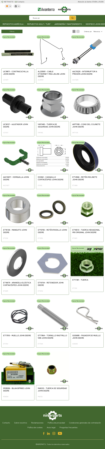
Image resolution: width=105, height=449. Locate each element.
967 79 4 (7, 1)
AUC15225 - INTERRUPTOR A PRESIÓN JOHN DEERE (84, 72)
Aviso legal (51, 427)
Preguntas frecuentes (68, 427)
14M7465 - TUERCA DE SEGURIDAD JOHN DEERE (49, 125)
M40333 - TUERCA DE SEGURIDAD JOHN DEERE (52, 389)
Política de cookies (35, 427)
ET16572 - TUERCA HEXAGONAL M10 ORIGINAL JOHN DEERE (86, 231)
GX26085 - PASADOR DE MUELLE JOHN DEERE (86, 336)
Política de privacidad (56, 422)
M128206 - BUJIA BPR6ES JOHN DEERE (16, 389)
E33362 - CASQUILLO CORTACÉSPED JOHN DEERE (50, 178)
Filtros (12, 31)
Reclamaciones (37, 422)
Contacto (20, 1)
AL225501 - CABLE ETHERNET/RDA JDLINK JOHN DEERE (51, 74)
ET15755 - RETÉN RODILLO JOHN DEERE (52, 231)
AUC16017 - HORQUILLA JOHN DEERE (16, 178)
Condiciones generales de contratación (85, 422)
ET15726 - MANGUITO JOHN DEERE (15, 231)
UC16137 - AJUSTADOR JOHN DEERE (15, 125)
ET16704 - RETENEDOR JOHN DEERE (50, 283)
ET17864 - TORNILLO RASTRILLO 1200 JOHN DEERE (52, 336)
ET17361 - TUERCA (80, 280)
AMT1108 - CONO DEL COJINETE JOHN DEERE (86, 125)
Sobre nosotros (20, 422)
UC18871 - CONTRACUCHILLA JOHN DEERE (15, 72)
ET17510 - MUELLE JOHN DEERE (17, 335)
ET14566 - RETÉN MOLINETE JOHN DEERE (84, 178)
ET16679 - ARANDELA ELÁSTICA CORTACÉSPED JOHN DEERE (17, 283)
